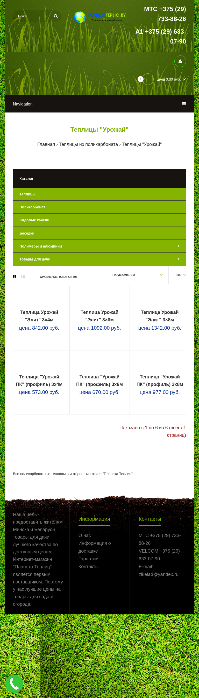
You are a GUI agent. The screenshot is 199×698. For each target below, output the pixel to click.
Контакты (89, 651)
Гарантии (88, 643)
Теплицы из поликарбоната (88, 144)
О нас (85, 620)
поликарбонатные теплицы (43, 558)
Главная (46, 144)
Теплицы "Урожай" (142, 144)
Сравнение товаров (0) (58, 276)
